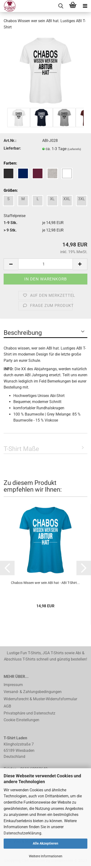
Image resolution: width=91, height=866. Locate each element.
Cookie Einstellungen (21, 720)
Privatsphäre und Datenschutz (29, 713)
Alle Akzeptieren (45, 843)
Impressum (13, 684)
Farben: (10, 163)
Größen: (11, 190)
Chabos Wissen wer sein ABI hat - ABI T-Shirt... (45, 583)
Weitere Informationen (45, 856)
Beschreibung (23, 332)
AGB (7, 706)
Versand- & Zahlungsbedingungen (33, 691)
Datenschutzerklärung (22, 833)
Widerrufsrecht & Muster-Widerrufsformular (40, 699)
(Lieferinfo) (74, 149)
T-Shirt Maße (21, 448)
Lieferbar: (12, 148)
